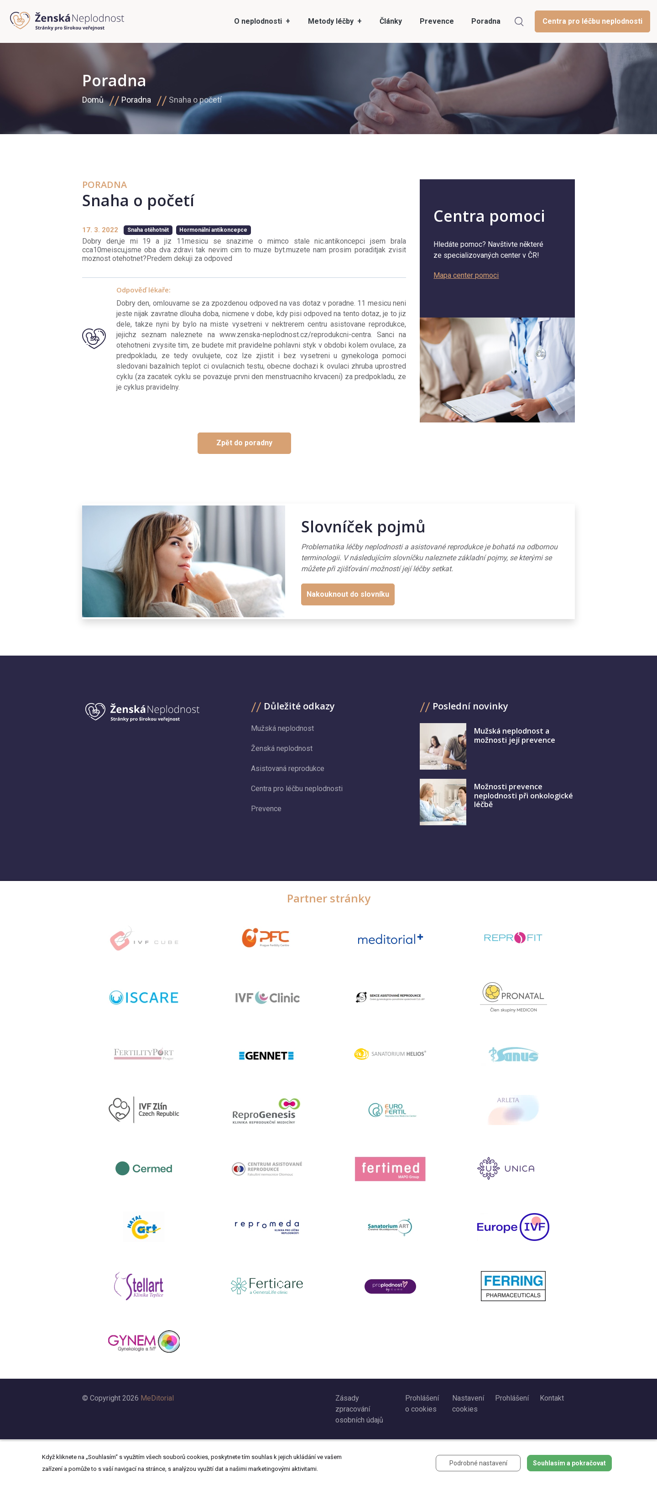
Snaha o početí (195, 99)
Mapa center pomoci (466, 275)
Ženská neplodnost (282, 748)
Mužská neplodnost (282, 728)
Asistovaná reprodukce (287, 768)
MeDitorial (157, 1398)
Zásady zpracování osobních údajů (359, 1409)
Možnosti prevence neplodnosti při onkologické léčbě (523, 795)
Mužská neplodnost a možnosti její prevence (514, 735)
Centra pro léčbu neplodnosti (592, 21)
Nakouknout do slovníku (348, 594)
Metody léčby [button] (331, 21)
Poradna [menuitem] (486, 21)
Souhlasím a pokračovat (569, 1463)
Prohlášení (512, 1398)
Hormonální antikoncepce (213, 230)
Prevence (266, 808)
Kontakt (552, 1398)
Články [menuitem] (391, 21)
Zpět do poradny (244, 442)
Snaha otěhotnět (148, 230)
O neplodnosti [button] (259, 21)
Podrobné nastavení (478, 1463)
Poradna (136, 99)
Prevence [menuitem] (437, 21)
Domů (93, 99)
